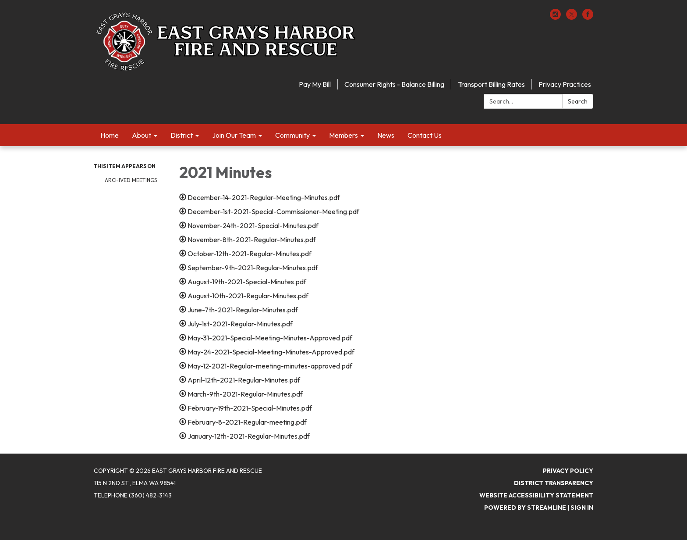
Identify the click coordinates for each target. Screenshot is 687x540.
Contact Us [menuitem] (424, 135)
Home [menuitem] (109, 135)
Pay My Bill (315, 84)
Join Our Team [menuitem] (234, 135)
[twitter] (571, 17)
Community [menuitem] (292, 135)
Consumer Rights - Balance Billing (394, 84)
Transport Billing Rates (491, 84)
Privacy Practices (564, 84)
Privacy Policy (568, 471)
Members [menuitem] (343, 135)
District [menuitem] (181, 135)
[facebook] (587, 17)
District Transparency (553, 483)
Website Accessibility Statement (536, 495)
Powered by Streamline (525, 507)
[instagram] (555, 17)
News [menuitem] (385, 135)
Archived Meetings (131, 180)
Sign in (581, 507)
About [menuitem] (141, 135)
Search (578, 101)
